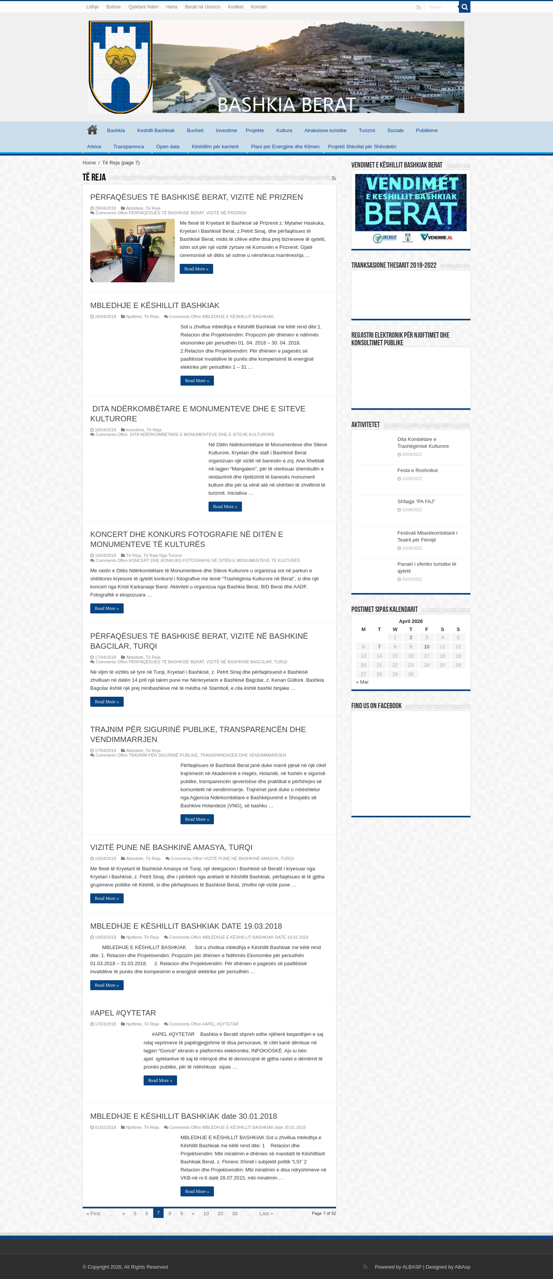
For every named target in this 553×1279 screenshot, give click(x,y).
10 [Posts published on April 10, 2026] (426, 646)
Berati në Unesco (202, 7)
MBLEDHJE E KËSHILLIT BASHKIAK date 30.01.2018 (183, 1116)
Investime (226, 130)
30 (235, 1213)
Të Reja (153, 208)
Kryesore (93, 129)
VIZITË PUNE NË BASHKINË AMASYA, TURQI (171, 846)
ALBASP (412, 1266)
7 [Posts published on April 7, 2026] (379, 646)
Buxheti (195, 130)
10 (206, 1213)
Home (89, 163)
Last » (266, 1213)
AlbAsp (462, 1266)
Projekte (255, 130)
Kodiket (235, 7)
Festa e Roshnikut (417, 470)
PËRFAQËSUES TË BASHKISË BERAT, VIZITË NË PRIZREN (196, 197)
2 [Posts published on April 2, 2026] (410, 637)
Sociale (395, 130)
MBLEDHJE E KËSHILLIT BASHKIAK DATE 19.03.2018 (186, 925)
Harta (171, 7)
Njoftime (134, 316)
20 (220, 1213)
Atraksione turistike (326, 130)
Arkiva (94, 146)
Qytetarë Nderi (143, 7)
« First (93, 1213)
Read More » (197, 269)
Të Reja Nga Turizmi (162, 555)
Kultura (284, 130)
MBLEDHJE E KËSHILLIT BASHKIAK (154, 305)
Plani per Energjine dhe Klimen (285, 146)
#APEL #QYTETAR (123, 1012)
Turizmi (367, 130)
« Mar (362, 682)
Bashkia (116, 130)
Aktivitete (134, 208)
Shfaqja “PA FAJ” (419, 501)
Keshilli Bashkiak (156, 130)
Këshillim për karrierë (215, 146)
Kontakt (259, 7)
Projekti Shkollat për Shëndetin (362, 146)
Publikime (426, 130)
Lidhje (92, 7)
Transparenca (128, 146)
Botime (113, 7)
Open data (168, 146)
